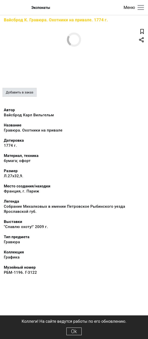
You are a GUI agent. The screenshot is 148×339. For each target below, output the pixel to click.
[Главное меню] (140, 7)
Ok (74, 331)
